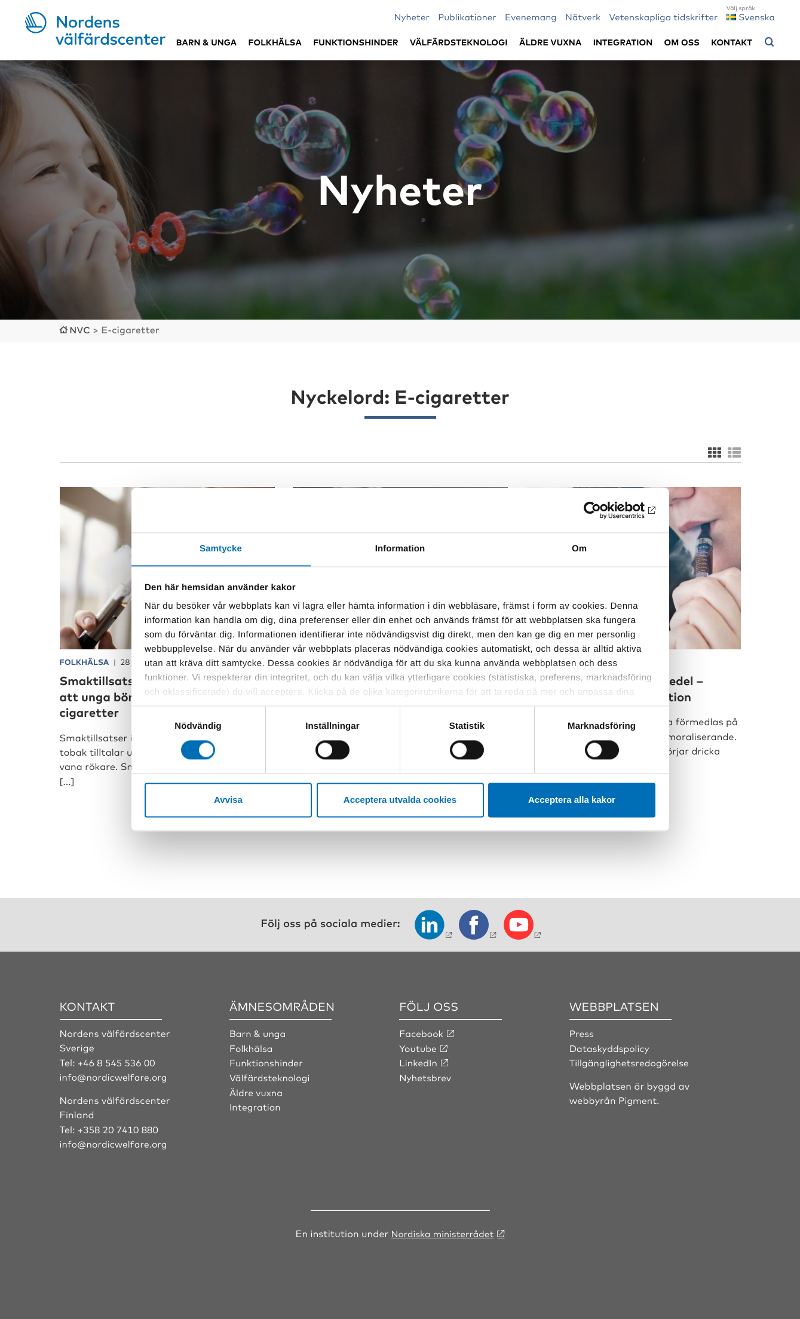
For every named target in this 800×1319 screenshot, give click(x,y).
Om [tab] (579, 549)
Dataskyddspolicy (610, 1046)
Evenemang (531, 16)
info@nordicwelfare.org (115, 1075)
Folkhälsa (275, 42)
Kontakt (731, 42)
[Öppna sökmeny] (769, 42)
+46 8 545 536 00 (118, 1061)
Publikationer (467, 16)
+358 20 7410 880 (119, 1127)
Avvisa (228, 800)
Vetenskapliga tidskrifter (663, 16)
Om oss (682, 42)
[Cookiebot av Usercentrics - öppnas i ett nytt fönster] (603, 510)
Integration (623, 42)
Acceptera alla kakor (571, 800)
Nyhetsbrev (426, 1075)
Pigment (638, 1098)
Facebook (422, 1032)
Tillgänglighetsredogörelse (630, 1061)
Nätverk (582, 16)
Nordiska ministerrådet (442, 1231)
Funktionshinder (355, 42)
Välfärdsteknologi (459, 42)
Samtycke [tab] (221, 549)
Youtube (418, 1046)
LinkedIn (419, 1061)
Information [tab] (400, 549)
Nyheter (412, 16)
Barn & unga (206, 42)
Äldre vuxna (550, 42)
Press (582, 1032)
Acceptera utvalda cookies (400, 800)
